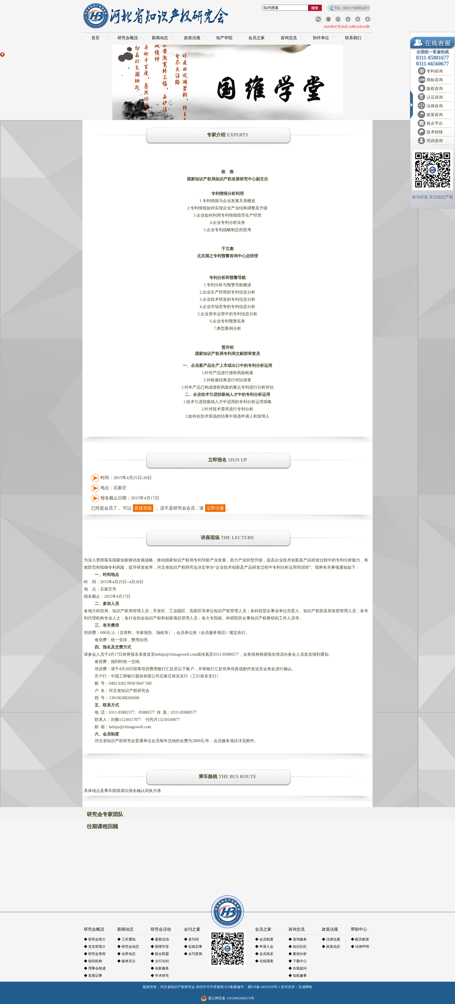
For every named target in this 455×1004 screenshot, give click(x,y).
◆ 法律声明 (360, 947)
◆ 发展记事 (93, 976)
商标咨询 (435, 80)
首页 (95, 38)
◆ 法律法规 (331, 939)
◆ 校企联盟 (160, 954)
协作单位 (321, 38)
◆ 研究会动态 (128, 947)
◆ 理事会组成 (95, 968)
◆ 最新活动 (160, 939)
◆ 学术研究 (160, 976)
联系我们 (353, 38)
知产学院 (224, 38)
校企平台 (435, 123)
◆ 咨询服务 (297, 939)
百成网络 (305, 987)
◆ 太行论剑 (160, 961)
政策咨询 (435, 115)
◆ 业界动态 (126, 954)
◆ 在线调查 (264, 961)
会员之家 (256, 38)
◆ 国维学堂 (160, 947)
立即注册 (215, 508)
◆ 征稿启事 (193, 947)
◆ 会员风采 (264, 954)
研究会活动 (161, 929)
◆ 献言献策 (360, 939)
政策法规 (192, 38)
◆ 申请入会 (264, 947)
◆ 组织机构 (93, 961)
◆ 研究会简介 (95, 939)
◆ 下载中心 (297, 961)
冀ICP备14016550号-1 (264, 987)
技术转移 (435, 132)
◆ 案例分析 (297, 954)
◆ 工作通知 (126, 939)
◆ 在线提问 (297, 968)
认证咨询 (435, 97)
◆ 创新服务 (160, 968)
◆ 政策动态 (331, 947)
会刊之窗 (192, 929)
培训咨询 (435, 141)
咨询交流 (289, 38)
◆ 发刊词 (191, 939)
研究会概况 (128, 38)
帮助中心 (359, 929)
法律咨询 (435, 106)
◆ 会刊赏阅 (193, 954)
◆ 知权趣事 (297, 976)
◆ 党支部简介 (95, 947)
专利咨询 (435, 71)
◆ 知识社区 (297, 947)
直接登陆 (143, 508)
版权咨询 (435, 88)
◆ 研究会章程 (95, 954)
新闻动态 (160, 38)
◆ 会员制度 (264, 939)
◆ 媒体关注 (126, 961)
